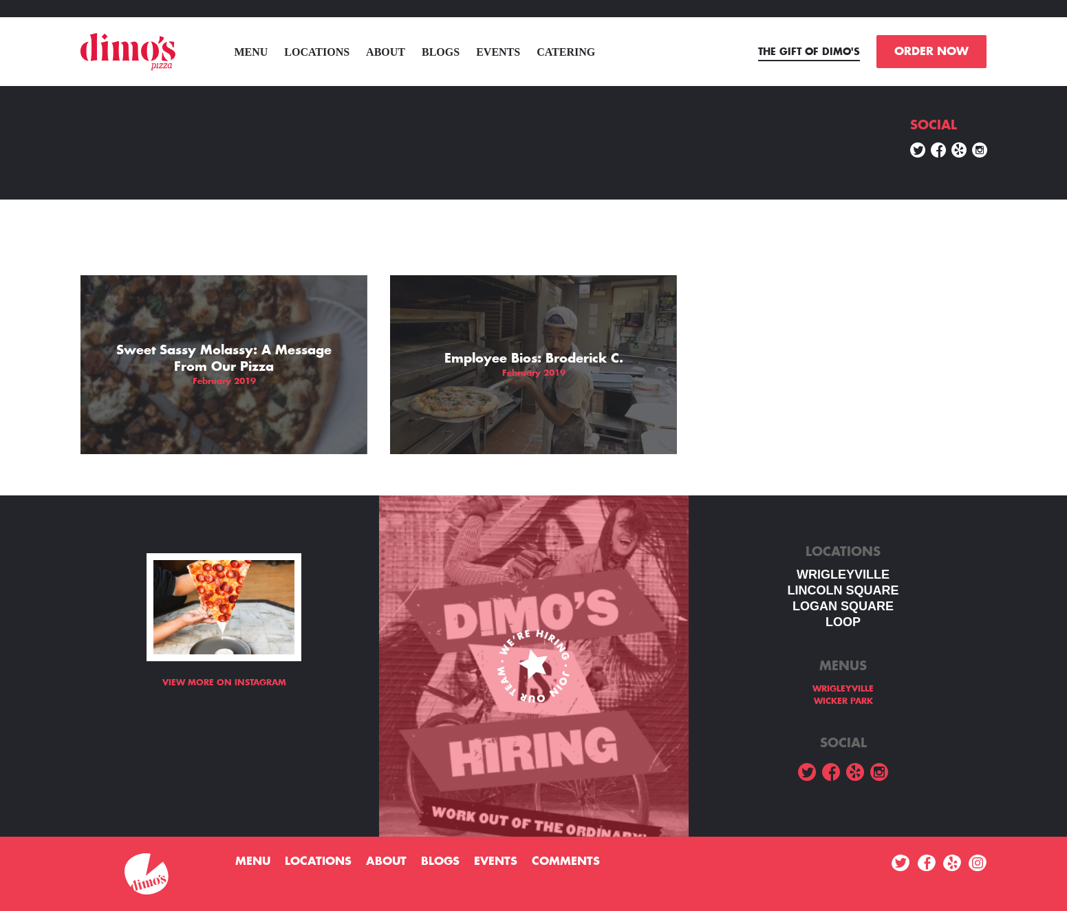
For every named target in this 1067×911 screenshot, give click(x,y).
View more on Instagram (224, 682)
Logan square (843, 606)
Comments (566, 861)
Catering (566, 52)
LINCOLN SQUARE (843, 590)
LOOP (843, 622)
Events (498, 52)
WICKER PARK (843, 701)
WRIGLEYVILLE (843, 574)
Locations (316, 52)
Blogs (441, 52)
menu (251, 52)
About (385, 52)
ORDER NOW (931, 51)
